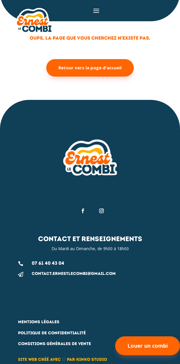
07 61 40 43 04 (48, 263)
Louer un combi (147, 345)
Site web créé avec (40, 359)
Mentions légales (38, 321)
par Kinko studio (86, 359)
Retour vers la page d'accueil (90, 67)
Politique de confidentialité (52, 333)
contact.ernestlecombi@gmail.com (74, 273)
